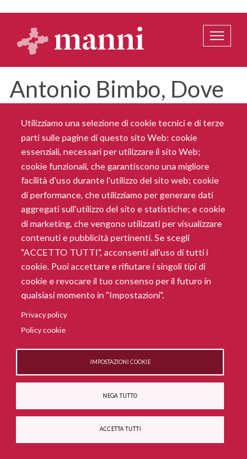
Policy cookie (43, 330)
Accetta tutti (120, 429)
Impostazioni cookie (120, 362)
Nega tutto (120, 396)
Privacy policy (44, 314)
